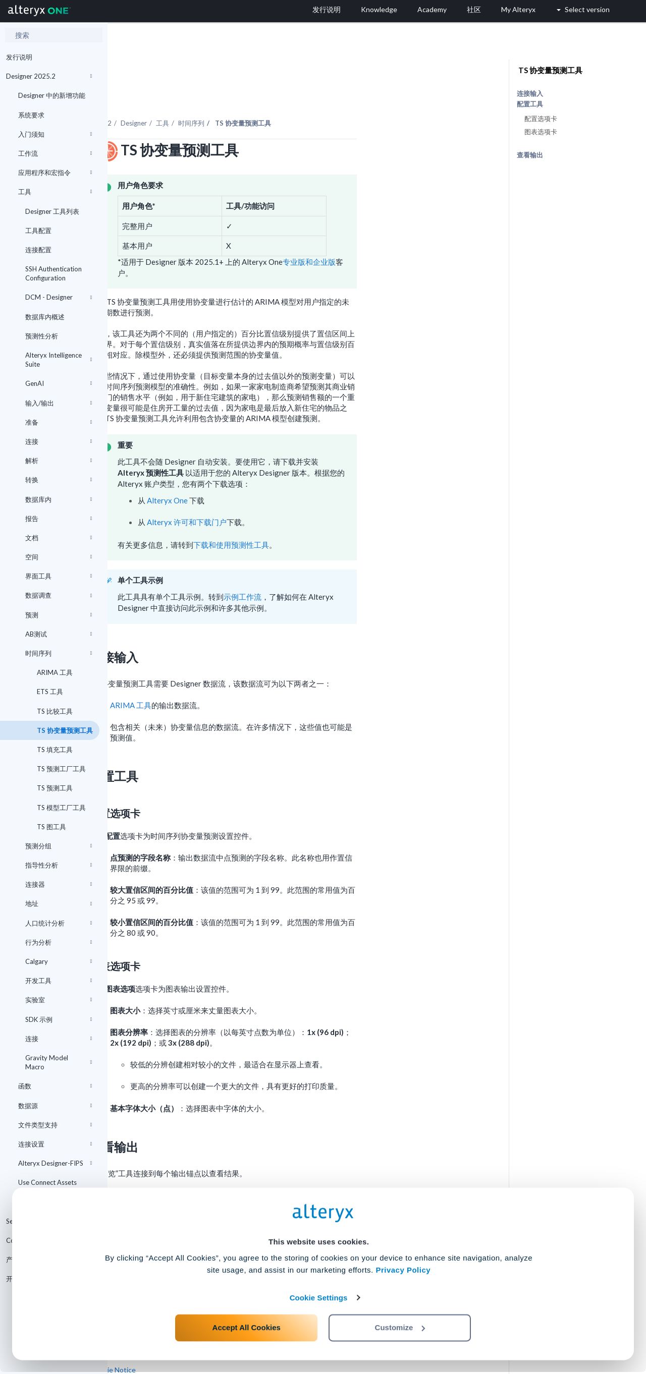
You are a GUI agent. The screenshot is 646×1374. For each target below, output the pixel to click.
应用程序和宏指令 (55, 172)
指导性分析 (58, 865)
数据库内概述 (45, 317)
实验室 (58, 1000)
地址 (58, 903)
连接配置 (38, 250)
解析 (58, 460)
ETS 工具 (49, 692)
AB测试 (58, 634)
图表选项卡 (540, 132)
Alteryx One (274, 472)
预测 (58, 615)
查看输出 (530, 155)
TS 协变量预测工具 (64, 730)
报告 (58, 518)
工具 (55, 192)
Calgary (58, 961)
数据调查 (58, 595)
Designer (241, 95)
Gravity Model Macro (58, 1062)
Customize (400, 1329)
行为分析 (58, 942)
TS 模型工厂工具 (60, 808)
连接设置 (55, 1144)
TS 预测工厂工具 (60, 769)
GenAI (58, 383)
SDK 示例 (58, 1019)
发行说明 (19, 57)
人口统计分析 (58, 923)
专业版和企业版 (416, 234)
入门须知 (55, 134)
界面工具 (58, 576)
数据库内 (58, 499)
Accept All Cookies (246, 1329)
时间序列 (58, 653)
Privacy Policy (402, 1272)
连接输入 (530, 93)
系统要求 (31, 115)
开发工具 (58, 981)
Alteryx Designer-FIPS (55, 1163)
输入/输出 (58, 403)
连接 (58, 441)
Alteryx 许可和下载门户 (294, 494)
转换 (58, 480)
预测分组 (58, 846)
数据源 (55, 1106)
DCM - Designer (58, 297)
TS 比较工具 (54, 711)
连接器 (58, 884)
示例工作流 (350, 569)
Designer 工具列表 (52, 211)
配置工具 (530, 104)
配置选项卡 (540, 119)
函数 (55, 1086)
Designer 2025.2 (49, 76)
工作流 (55, 153)
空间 (58, 557)
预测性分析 (41, 336)
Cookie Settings (319, 1299)
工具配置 (38, 230)
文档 (58, 538)
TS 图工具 (50, 827)
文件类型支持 (55, 1125)
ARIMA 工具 (54, 672)
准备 (58, 422)
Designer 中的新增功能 (51, 95)
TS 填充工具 (54, 750)
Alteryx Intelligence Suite (58, 359)
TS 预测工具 (54, 788)
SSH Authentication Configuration (53, 273)
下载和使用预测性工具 (338, 517)
